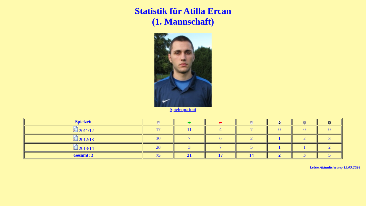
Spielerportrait (183, 109)
